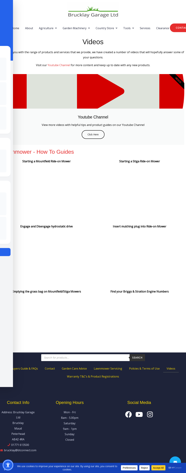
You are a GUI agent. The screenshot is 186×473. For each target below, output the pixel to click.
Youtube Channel (59, 65)
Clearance (162, 28)
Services (145, 28)
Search (137, 357)
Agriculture (48, 28)
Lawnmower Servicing (108, 368)
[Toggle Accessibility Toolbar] (8, 465)
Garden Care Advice (74, 368)
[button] (48, 28)
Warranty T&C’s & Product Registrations (93, 376)
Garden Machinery (76, 28)
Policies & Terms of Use (144, 368)
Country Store (106, 28)
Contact (50, 368)
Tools (128, 28)
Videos (171, 368)
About (29, 28)
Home (15, 28)
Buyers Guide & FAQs (24, 368)
